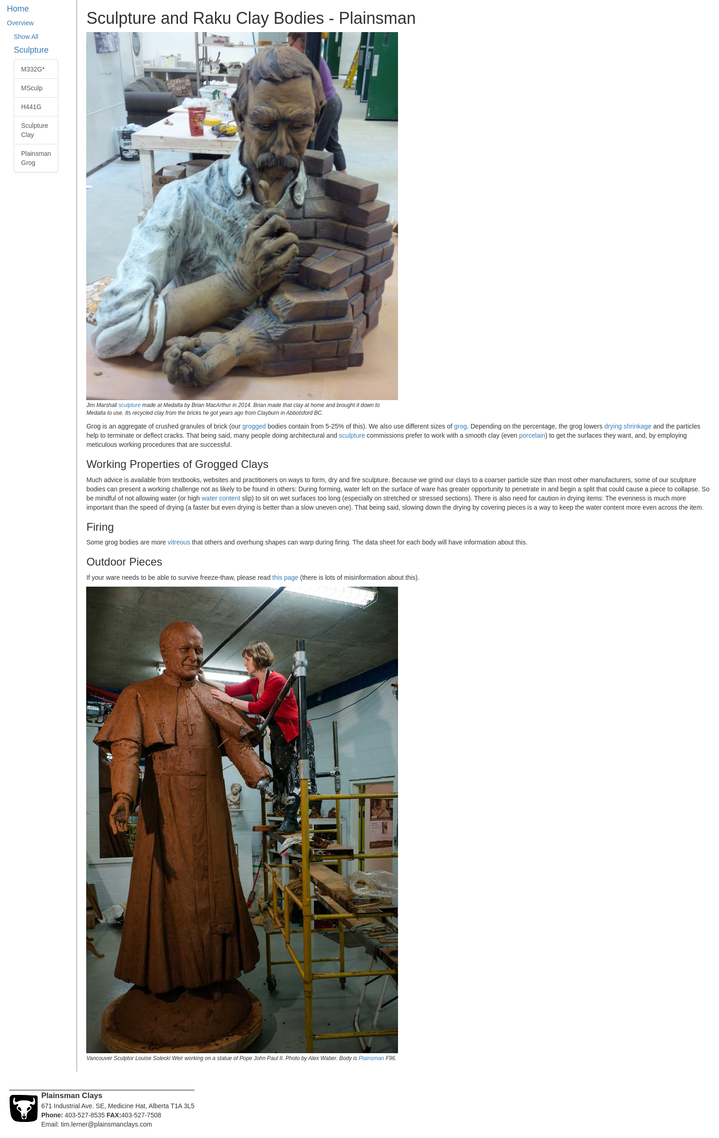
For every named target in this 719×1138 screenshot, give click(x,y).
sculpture (129, 405)
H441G (31, 106)
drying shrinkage (628, 426)
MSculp (32, 88)
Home (18, 8)
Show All (26, 36)
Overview (20, 23)
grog (460, 426)
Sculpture (31, 50)
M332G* (32, 69)
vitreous (179, 542)
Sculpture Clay (34, 130)
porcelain (532, 435)
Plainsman (371, 1058)
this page (285, 577)
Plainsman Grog (36, 158)
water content (221, 498)
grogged (253, 426)
